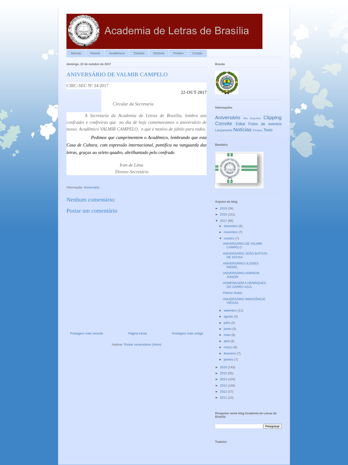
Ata (245, 118)
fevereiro (230, 353)
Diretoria (158, 53)
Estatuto (139, 53)
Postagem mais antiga (187, 333)
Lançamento (223, 130)
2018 (224, 214)
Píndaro (178, 53)
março (228, 347)
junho (228, 329)
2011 (224, 397)
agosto (229, 316)
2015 (224, 373)
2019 (224, 208)
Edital (240, 124)
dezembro (231, 226)
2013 (224, 385)
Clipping (272, 117)
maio (228, 335)
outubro (229, 238)
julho (227, 323)
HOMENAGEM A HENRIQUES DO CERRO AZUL (244, 285)
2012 (224, 391)
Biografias (255, 118)
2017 (224, 220)
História (95, 53)
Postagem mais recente (86, 333)
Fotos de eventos (265, 124)
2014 (224, 379)
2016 (224, 367)
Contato (197, 53)
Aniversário (92, 187)
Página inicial (137, 333)
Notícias (76, 53)
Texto (267, 130)
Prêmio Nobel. (233, 293)
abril (227, 341)
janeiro (229, 359)
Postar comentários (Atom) (142, 344)
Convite (223, 123)
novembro (231, 232)
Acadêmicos (117, 53)
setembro (231, 310)
